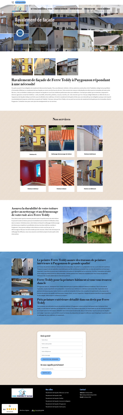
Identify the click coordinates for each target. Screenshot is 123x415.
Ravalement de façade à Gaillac (54, 398)
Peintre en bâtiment (104, 9)
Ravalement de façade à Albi (54, 395)
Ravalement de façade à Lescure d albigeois (58, 401)
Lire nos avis (10, 411)
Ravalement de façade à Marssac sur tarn (57, 393)
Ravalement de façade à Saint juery (56, 407)
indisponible (20, 2)
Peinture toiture (89, 9)
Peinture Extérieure (61, 9)
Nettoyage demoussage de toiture (41, 9)
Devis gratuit (41, 42)
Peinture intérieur (76, 9)
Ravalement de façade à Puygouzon (56, 404)
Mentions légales (24, 410)
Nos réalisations (23, 42)
